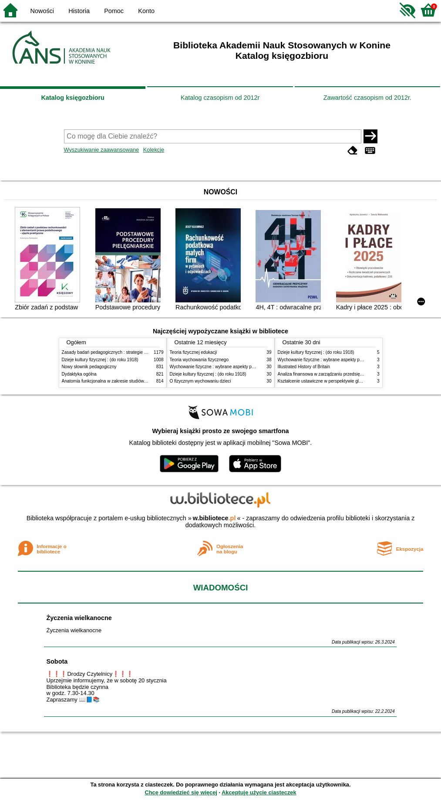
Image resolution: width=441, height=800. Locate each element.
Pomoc (114, 10)
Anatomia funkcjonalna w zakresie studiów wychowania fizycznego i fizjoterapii (138, 381)
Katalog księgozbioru (72, 97)
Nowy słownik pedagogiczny (89, 366)
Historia (79, 10)
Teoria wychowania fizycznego (199, 359)
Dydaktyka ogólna (79, 374)
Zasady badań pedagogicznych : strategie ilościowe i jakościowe (124, 352)
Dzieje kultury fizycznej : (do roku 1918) (100, 359)
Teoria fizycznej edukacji (193, 352)
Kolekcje (153, 149)
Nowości (42, 10)
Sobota (56, 661)
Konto (146, 10)
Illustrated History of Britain (304, 366)
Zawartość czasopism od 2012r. (367, 97)
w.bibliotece (214, 518)
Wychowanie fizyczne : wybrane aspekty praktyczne (220, 366)
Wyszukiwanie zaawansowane (101, 149)
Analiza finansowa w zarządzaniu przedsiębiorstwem (329, 374)
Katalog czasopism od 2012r (220, 97)
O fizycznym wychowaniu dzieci (200, 381)
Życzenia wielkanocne (78, 617)
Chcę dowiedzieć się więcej (181, 792)
